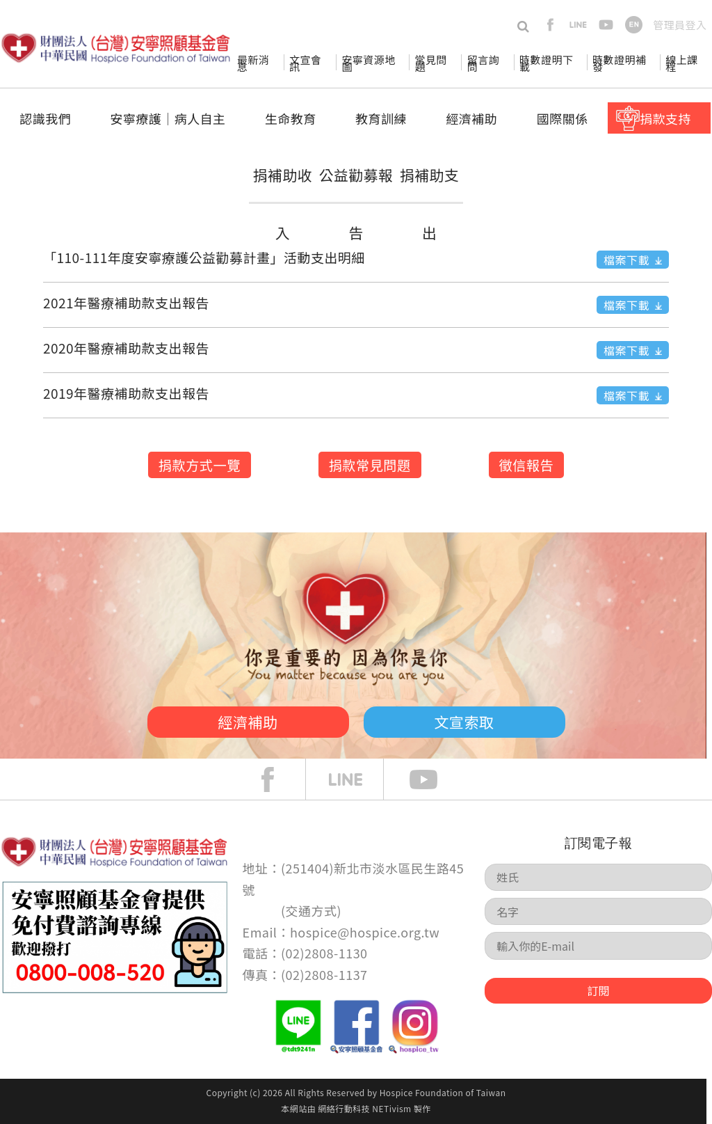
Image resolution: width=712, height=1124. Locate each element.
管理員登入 (679, 24)
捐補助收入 (282, 203)
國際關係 (562, 118)
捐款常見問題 (370, 465)
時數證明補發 (619, 63)
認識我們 (45, 118)
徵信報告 (526, 465)
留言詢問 (483, 63)
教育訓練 (381, 118)
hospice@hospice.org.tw (364, 932)
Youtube (434, 779)
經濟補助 (471, 118)
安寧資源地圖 (368, 63)
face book (278, 779)
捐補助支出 (429, 203)
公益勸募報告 (356, 203)
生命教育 (290, 118)
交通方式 (311, 910)
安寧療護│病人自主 (167, 118)
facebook (550, 24)
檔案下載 (626, 259)
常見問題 (430, 63)
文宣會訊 (305, 63)
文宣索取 (464, 721)
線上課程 (681, 63)
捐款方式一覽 (200, 465)
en (633, 24)
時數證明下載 (546, 63)
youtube (606, 24)
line (578, 24)
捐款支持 (665, 118)
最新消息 (253, 63)
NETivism (391, 1108)
